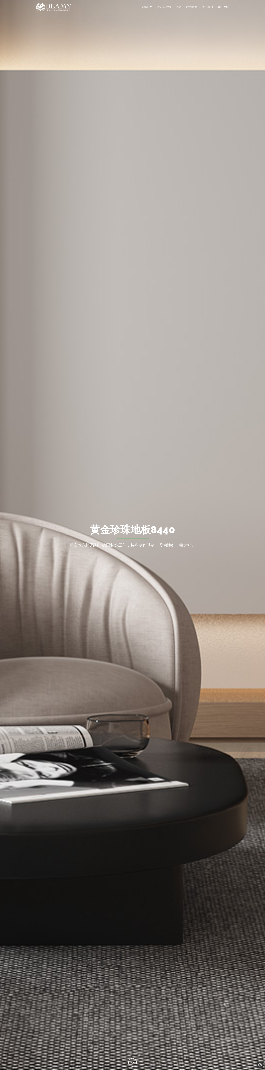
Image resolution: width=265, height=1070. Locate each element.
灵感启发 (146, 9)
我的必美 (191, 9)
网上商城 (223, 9)
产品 (178, 9)
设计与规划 (164, 9)
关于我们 (207, 9)
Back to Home (260, 1065)
